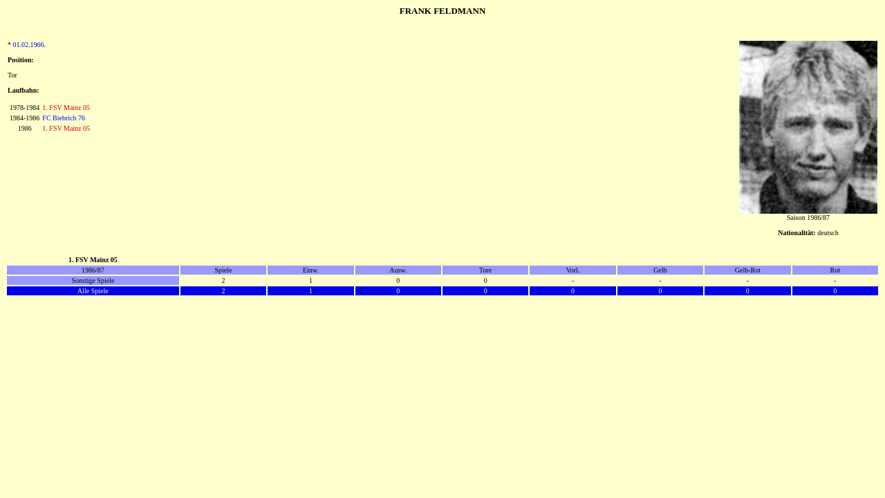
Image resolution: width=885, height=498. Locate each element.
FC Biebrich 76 (63, 118)
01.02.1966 (28, 44)
